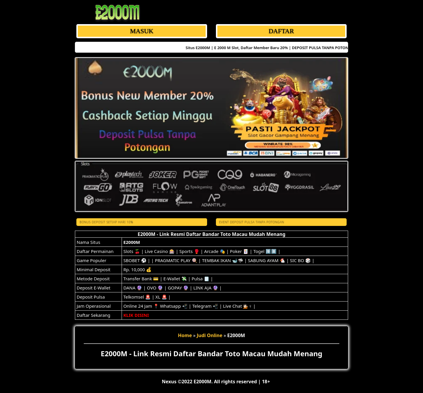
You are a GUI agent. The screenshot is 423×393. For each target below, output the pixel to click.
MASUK (141, 31)
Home (185, 335)
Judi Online (209, 335)
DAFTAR (281, 31)
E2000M (131, 242)
